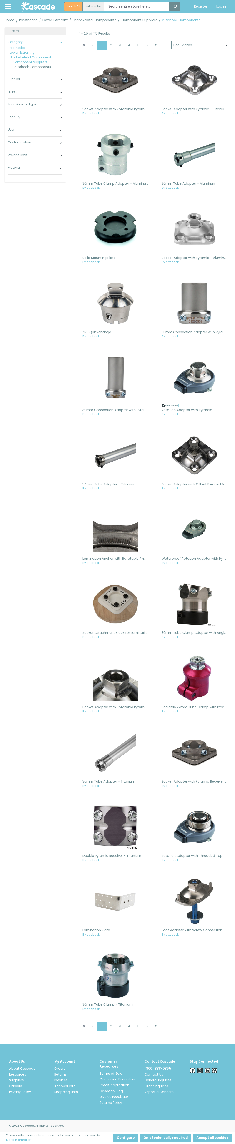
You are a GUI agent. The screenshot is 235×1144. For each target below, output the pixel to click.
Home (9, 20)
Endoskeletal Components (32, 57)
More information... (20, 1140)
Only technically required (165, 1138)
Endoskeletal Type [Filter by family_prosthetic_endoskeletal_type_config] (35, 105)
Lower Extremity (22, 53)
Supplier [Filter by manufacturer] (35, 79)
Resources (17, 1074)
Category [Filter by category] (35, 42)
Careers (15, 1086)
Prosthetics (16, 48)
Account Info (65, 1086)
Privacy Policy (20, 1092)
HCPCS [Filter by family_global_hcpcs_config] (35, 92)
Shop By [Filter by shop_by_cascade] (35, 117)
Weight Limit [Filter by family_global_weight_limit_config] (35, 155)
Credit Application (114, 1085)
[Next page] (147, 45)
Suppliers (16, 1080)
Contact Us (154, 1074)
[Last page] (156, 45)
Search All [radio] (73, 6)
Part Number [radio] (93, 6)
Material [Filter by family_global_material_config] (35, 168)
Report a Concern (159, 1092)
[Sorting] (200, 45)
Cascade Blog (111, 1091)
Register (200, 6)
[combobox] (136, 6)
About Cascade (22, 1069)
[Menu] (8, 7)
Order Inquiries (156, 1086)
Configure (126, 1138)
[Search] (174, 6)
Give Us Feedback (114, 1097)
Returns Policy (111, 1103)
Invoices (61, 1080)
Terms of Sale (111, 1074)
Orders (59, 1069)
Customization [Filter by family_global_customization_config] (35, 143)
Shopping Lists (66, 1092)
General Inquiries (158, 1080)
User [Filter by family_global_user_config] (35, 130)
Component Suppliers (30, 62)
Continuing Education (117, 1079)
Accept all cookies (212, 1138)
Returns (60, 1074)
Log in (221, 6)
